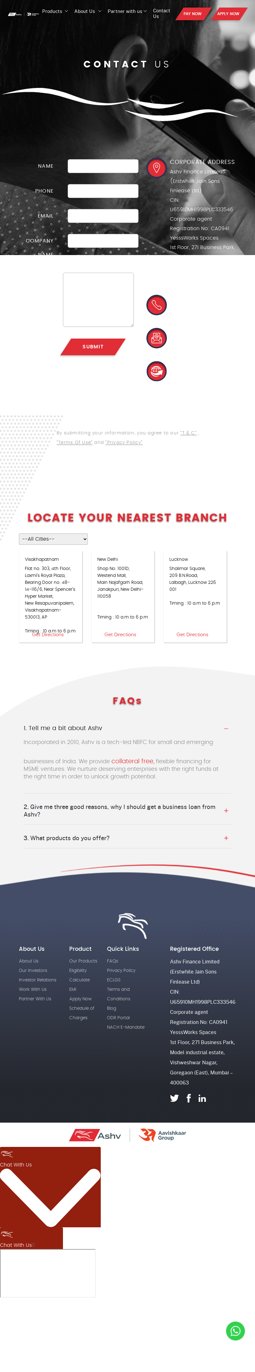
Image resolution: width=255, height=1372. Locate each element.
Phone (44, 191)
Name (46, 166)
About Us (84, 11)
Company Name (40, 247)
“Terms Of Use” (75, 443)
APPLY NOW (228, 14)
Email (46, 215)
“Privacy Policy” (124, 443)
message (41, 279)
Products (53, 11)
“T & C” (188, 433)
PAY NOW (192, 14)
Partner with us (125, 11)
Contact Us (161, 13)
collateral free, (132, 761)
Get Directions (48, 634)
